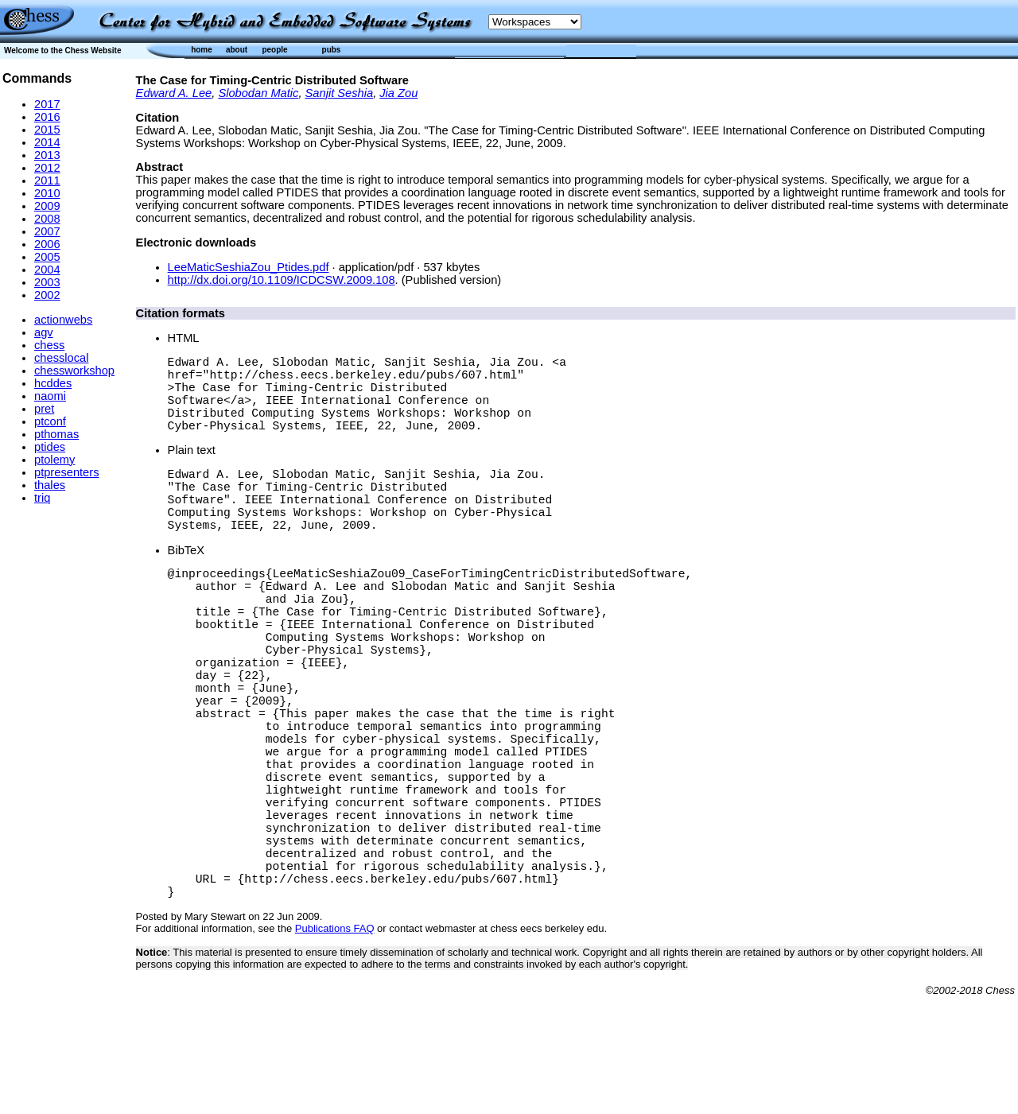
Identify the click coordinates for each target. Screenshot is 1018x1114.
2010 (47, 193)
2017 (47, 104)
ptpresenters (66, 472)
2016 (47, 117)
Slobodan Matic (258, 93)
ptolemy (54, 459)
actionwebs (63, 319)
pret (44, 408)
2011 (47, 180)
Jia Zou (398, 93)
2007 (47, 231)
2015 (47, 129)
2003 (47, 282)
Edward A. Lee (174, 93)
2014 (47, 142)
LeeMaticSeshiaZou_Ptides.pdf (248, 267)
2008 (47, 218)
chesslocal (61, 357)
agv (43, 332)
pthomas (56, 434)
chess (49, 345)
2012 (47, 167)
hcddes (53, 383)
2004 (47, 269)
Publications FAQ (335, 1046)
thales (49, 485)
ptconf (50, 421)
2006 (47, 244)
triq (42, 497)
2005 (47, 256)
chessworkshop (74, 370)
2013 (47, 155)
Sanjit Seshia (339, 93)
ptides (49, 447)
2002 (47, 295)
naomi (50, 396)
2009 (47, 206)
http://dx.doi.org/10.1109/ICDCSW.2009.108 (281, 280)
